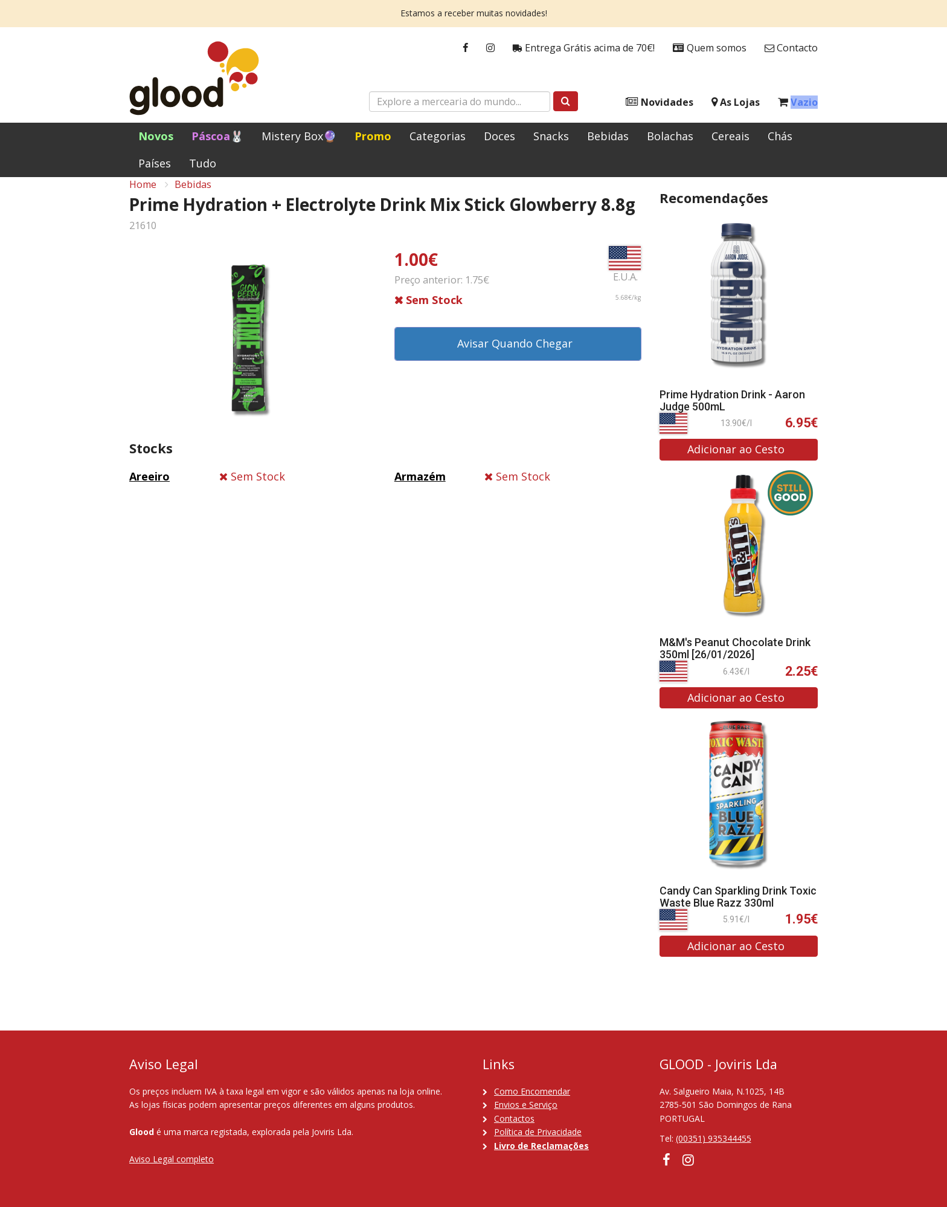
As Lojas (735, 102)
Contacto (791, 48)
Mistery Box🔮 (299, 136)
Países (154, 163)
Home (142, 197)
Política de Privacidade (538, 1131)
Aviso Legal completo (171, 1159)
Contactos (514, 1118)
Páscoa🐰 (217, 136)
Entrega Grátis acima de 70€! (584, 48)
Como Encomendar (532, 1091)
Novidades (659, 102)
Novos (155, 136)
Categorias (437, 136)
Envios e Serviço (525, 1104)
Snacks (551, 136)
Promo (373, 136)
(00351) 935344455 (713, 1138)
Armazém (420, 489)
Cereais (730, 136)
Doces (499, 136)
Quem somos (709, 48)
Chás (780, 136)
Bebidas (608, 136)
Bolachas (670, 136)
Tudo (202, 163)
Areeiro (149, 489)
